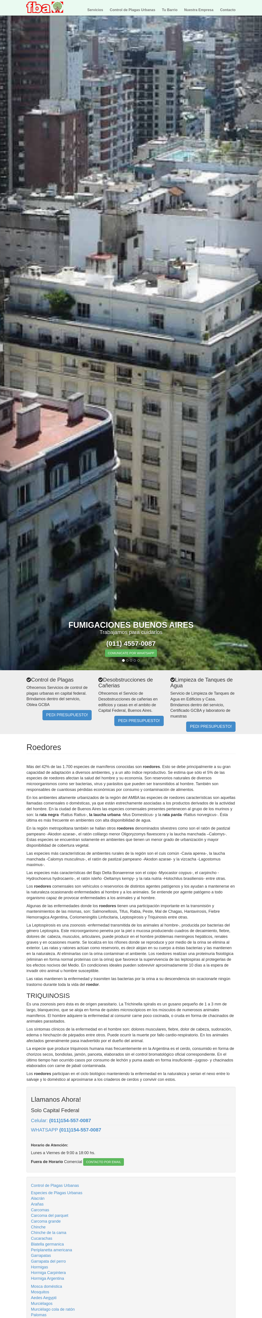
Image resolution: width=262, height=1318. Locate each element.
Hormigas (39, 1267)
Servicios (95, 10)
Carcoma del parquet (49, 1215)
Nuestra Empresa (199, 10)
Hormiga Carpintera (48, 1272)
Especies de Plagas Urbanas (56, 1193)
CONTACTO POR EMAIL (103, 1162)
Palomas (38, 1315)
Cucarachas (41, 1238)
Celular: (61, 1120)
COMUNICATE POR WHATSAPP (131, 653)
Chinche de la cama (48, 1232)
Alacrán (37, 1198)
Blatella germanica (47, 1244)
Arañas (37, 1204)
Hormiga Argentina (47, 1278)
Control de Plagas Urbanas (132, 10)
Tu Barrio (169, 10)
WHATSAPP (66, 1130)
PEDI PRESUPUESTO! (67, 715)
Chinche (38, 1227)
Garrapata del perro (48, 1261)
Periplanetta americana (51, 1250)
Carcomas (40, 1210)
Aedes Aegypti (43, 1298)
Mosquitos (40, 1292)
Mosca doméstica (46, 1286)
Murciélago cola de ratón (53, 1309)
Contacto (228, 10)
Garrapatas (41, 1255)
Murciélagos (41, 1303)
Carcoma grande (46, 1221)
